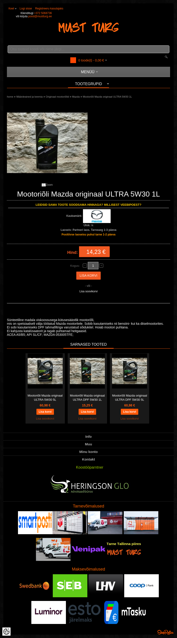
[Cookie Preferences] (6, 631)
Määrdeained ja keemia (29, 96)
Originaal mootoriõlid (57, 96)
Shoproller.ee (165, 632)
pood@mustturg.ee (40, 16)
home (10, 96)
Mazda (76, 96)
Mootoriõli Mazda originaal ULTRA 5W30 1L (107, 96)
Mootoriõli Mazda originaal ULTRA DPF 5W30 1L (87, 397)
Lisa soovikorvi (89, 291)
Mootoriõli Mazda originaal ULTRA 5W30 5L (45, 397)
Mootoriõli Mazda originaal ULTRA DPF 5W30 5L (129, 397)
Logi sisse (26, 8)
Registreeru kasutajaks (49, 8)
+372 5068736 (43, 13)
